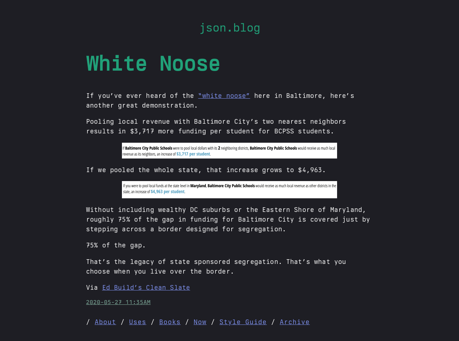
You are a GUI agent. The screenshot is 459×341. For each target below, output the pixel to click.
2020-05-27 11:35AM (118, 302)
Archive (295, 322)
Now (200, 322)
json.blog (229, 27)
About (105, 322)
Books (170, 322)
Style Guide (243, 322)
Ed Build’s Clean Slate (146, 287)
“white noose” (224, 95)
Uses (137, 322)
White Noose (153, 63)
